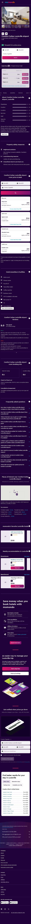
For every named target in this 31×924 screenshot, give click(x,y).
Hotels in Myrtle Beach (8, 804)
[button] (2, 2)
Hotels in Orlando (7, 802)
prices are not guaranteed (7, 827)
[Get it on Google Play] (5, 902)
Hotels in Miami (6, 806)
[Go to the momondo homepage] (10, 2)
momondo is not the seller (16, 832)
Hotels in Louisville (19, 844)
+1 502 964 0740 (6, 43)
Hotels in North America (11, 842)
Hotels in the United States (23, 842)
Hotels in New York (7, 792)
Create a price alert (21, 634)
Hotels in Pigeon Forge (8, 811)
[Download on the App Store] (14, 902)
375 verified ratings (16, 45)
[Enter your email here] (16, 751)
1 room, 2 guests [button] (7, 53)
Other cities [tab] (6, 781)
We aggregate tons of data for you (16, 834)
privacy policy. (27, 761)
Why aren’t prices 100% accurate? (16, 837)
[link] (17, 567)
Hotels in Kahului (7, 800)
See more (26, 556)
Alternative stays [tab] (16, 781)
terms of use (19, 761)
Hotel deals (2, 842)
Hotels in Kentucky (10, 844)
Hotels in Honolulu (7, 796)
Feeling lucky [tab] (6, 785)
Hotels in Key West (7, 798)
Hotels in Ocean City (8, 813)
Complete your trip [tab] (17, 785)
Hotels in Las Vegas (7, 794)
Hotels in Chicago (7, 809)
